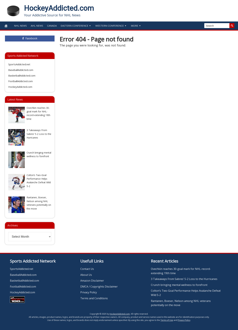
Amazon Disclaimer (92, 280)
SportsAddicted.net (19, 64)
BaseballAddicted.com (20, 70)
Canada (52, 25)
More (136, 25)
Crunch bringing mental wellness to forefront (179, 285)
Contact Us (87, 269)
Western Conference (111, 25)
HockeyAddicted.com (59, 8)
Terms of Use (166, 320)
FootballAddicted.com (20, 81)
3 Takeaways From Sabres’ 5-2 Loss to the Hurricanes (184, 279)
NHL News (20, 25)
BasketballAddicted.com (21, 75)
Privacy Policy (88, 292)
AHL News (37, 25)
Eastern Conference (76, 25)
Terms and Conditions (94, 298)
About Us (86, 275)
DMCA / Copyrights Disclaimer (99, 286)
